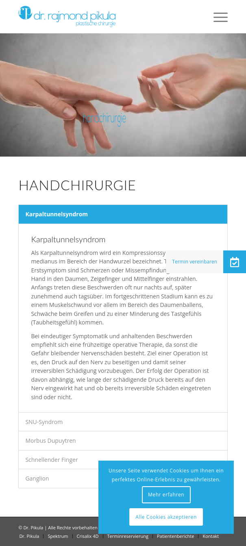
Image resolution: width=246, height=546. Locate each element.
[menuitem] (216, 16)
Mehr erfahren (166, 494)
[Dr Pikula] (101, 16)
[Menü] (216, 16)
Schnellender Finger (51, 459)
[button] (234, 261)
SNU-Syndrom (44, 422)
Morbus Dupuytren (50, 440)
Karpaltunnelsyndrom (56, 214)
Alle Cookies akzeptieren (166, 516)
